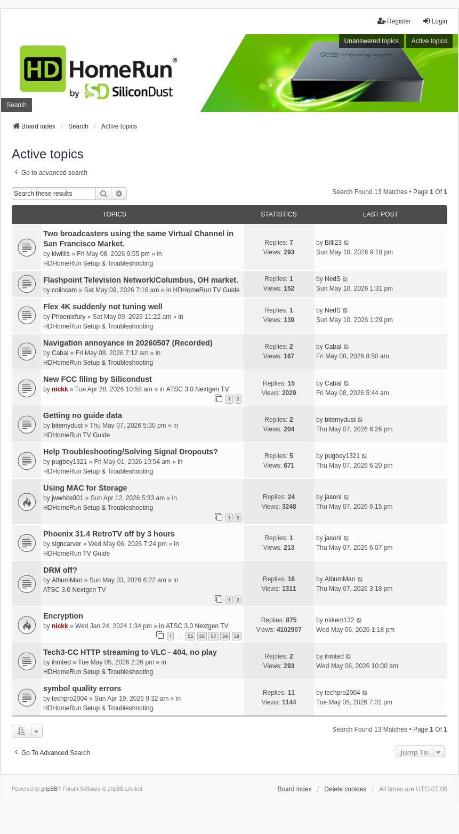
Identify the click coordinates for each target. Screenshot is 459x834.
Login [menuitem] (434, 21)
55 (190, 635)
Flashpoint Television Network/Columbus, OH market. (140, 280)
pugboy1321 (69, 462)
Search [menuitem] (16, 105)
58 (225, 635)
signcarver (66, 544)
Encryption (63, 616)
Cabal (60, 353)
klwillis (61, 254)
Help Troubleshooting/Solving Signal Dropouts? (130, 451)
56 (202, 635)
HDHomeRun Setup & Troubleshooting (98, 263)
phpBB (50, 789)
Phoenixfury (68, 316)
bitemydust (67, 425)
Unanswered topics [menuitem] (371, 41)
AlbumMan (67, 580)
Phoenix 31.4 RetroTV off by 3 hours (109, 534)
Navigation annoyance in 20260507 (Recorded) (128, 343)
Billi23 (333, 242)
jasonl (333, 497)
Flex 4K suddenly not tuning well (103, 306)
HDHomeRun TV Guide (206, 290)
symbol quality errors (82, 688)
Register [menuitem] (394, 21)
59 (236, 635)
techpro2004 (69, 698)
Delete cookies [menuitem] (345, 789)
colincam (64, 290)
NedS (333, 279)
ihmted (61, 662)
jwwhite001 (67, 498)
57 (213, 635)
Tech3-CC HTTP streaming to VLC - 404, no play (130, 652)
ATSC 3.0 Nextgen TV (197, 389)
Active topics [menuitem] (429, 41)
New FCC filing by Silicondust (97, 379)
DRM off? (60, 570)
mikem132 (339, 620)
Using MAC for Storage (85, 488)
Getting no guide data (82, 415)
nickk (60, 389)
